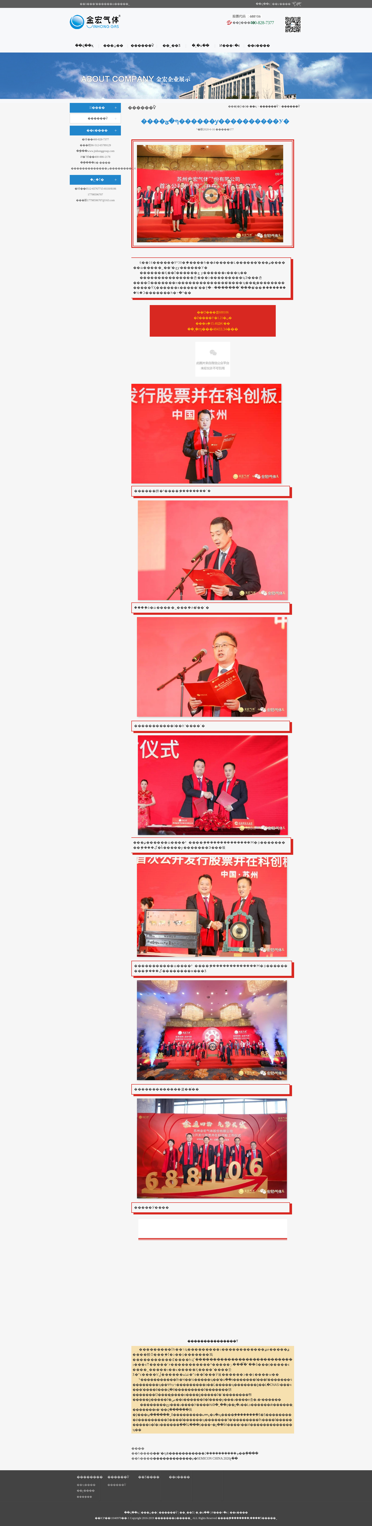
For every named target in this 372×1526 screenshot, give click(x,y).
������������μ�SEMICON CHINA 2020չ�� (195, 1458)
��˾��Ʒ (171, 45)
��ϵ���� (258, 45)
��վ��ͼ (263, 4)
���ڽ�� (113, 45)
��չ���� (86, 1491)
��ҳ (253, 106)
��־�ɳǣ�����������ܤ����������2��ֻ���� (205, 1453)
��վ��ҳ (84, 45)
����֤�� (84, 1497)
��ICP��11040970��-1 (112, 1518)
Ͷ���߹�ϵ (229, 45)
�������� (88, 1477)
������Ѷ (142, 45)
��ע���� (281, 4)
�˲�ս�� (200, 45)
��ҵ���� (86, 1485)
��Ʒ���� (148, 1477)
